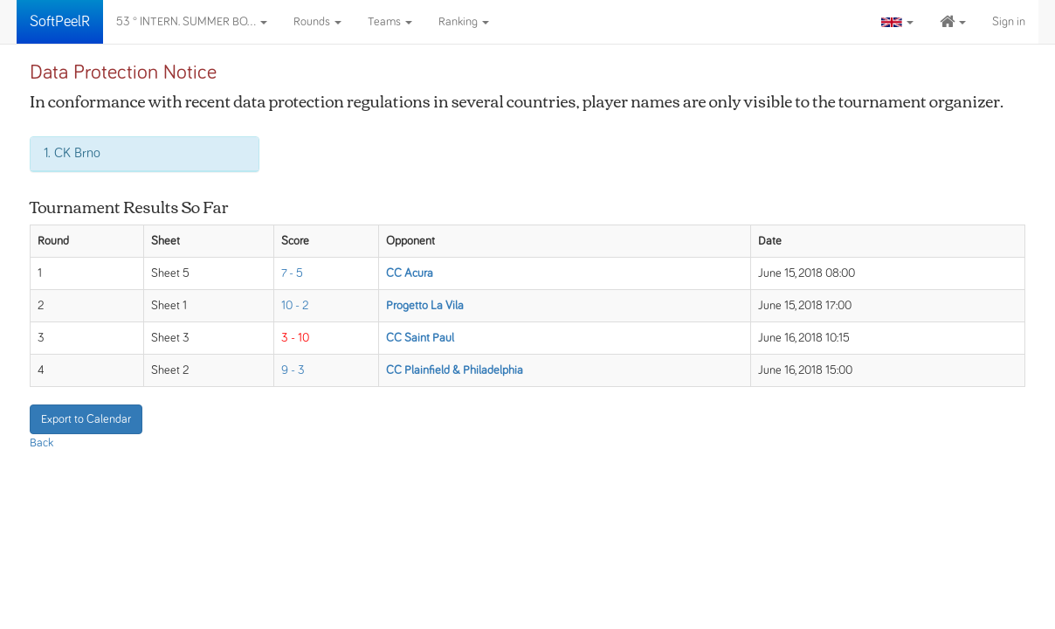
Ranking (463, 22)
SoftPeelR (60, 22)
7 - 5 (292, 273)
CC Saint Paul (420, 338)
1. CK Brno (72, 153)
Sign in (1008, 22)
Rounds (317, 22)
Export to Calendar (86, 419)
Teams (390, 22)
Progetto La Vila (425, 306)
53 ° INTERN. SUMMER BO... (191, 22)
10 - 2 (294, 306)
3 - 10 (295, 338)
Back (41, 443)
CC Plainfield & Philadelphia (454, 370)
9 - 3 (293, 370)
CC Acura (409, 273)
